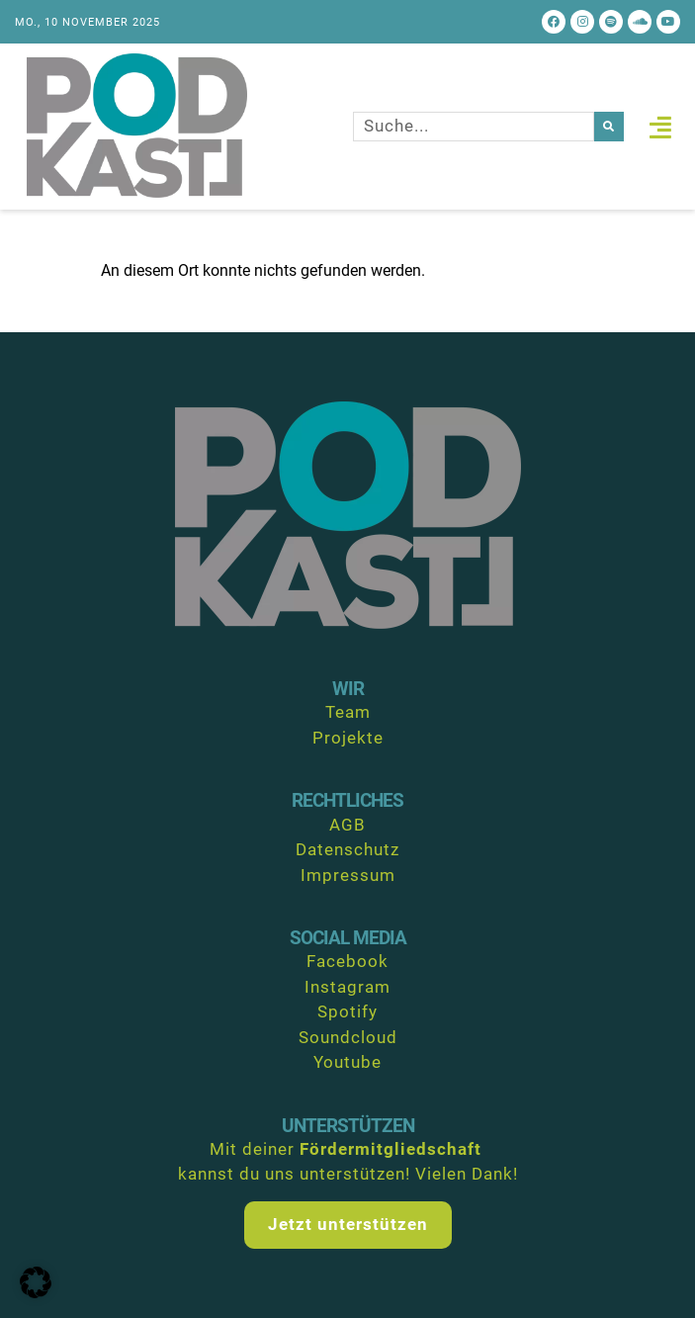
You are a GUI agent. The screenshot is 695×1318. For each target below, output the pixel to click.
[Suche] (609, 126)
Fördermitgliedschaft (390, 1149)
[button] (661, 126)
